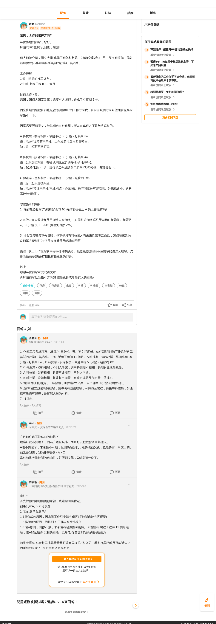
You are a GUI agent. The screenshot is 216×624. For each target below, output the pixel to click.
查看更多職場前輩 (75, 612)
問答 (63, 13)
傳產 (42, 285)
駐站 (108, 13)
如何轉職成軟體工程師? (164, 104)
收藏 (115, 304)
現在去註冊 (89, 581)
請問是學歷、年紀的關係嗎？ (167, 91)
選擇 (37, 293)
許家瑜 (33, 482)
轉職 (121, 285)
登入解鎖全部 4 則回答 (77, 559)
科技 (80, 285)
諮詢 (130, 13)
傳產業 (55, 285)
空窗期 (108, 285)
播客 (153, 13)
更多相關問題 (170, 117)
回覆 (117, 412)
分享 (129, 304)
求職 (68, 285)
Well (31, 423)
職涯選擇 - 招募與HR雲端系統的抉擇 (171, 49)
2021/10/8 (40, 24)
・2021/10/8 (58, 342)
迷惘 (25, 293)
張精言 (33, 338)
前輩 (86, 13)
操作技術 (27, 285)
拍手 (40, 412)
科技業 (94, 285)
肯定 (79, 412)
